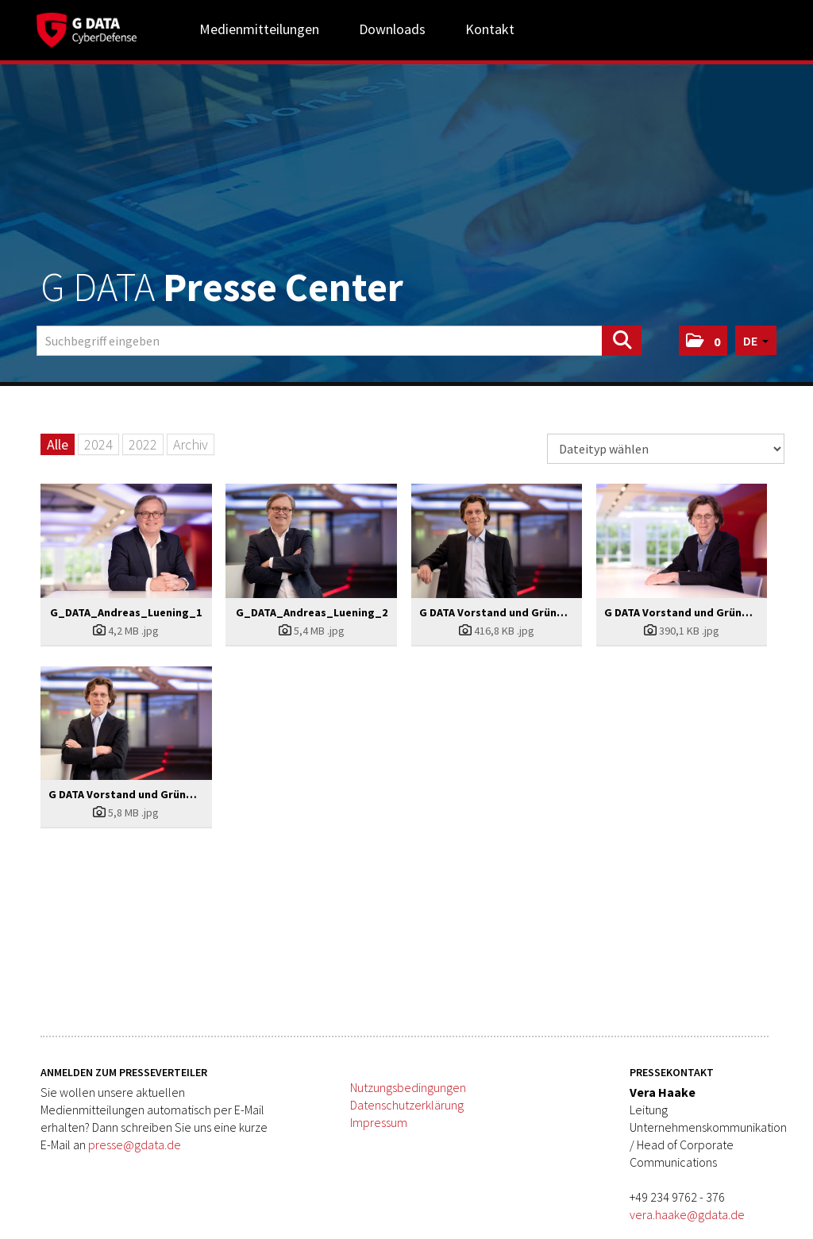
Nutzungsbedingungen (408, 1087)
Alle (57, 444)
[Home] (87, 28)
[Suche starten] (622, 341)
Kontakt (489, 29)
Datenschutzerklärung (407, 1105)
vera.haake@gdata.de (687, 1214)
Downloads (392, 29)
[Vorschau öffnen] (126, 541)
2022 (143, 444)
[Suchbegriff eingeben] (339, 341)
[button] (703, 341)
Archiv (190, 444)
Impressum (378, 1122)
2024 (98, 444)
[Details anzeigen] (126, 631)
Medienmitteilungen (259, 29)
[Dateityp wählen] (665, 449)
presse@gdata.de (134, 1144)
